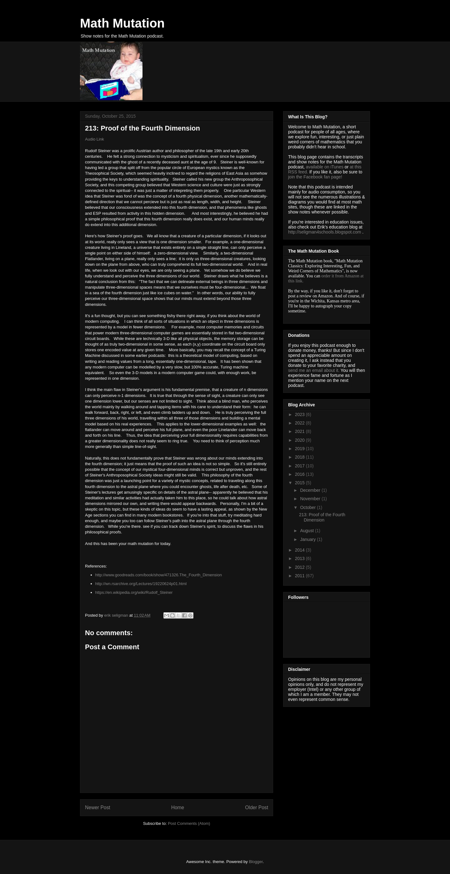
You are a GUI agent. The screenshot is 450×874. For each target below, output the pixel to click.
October (308, 507)
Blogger (255, 861)
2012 (300, 567)
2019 (300, 448)
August (307, 530)
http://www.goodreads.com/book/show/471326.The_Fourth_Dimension (158, 575)
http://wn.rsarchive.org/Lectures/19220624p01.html (141, 583)
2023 (300, 414)
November (310, 498)
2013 (300, 558)
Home (177, 807)
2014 (300, 550)
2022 (300, 422)
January (308, 539)
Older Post (256, 807)
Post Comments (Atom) (189, 823)
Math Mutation (122, 23)
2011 (300, 575)
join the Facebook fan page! (315, 176)
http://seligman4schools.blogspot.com (324, 231)
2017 (300, 465)
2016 (300, 474)
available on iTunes (325, 166)
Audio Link (94, 139)
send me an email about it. (313, 370)
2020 (300, 440)
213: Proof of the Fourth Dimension (322, 517)
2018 (300, 457)
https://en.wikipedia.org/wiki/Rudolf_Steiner (134, 592)
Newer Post (97, 807)
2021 (300, 431)
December (310, 490)
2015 (300, 482)
